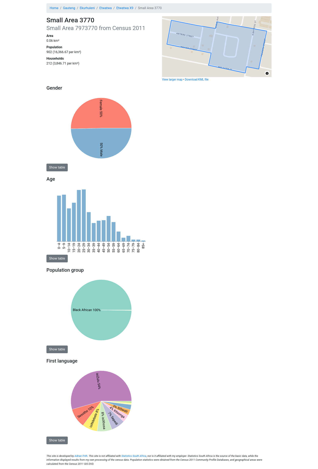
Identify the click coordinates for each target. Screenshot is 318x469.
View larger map (172, 79)
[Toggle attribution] (267, 73)
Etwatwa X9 (124, 8)
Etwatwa (105, 8)
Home (54, 8)
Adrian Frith (80, 455)
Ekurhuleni (87, 8)
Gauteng (69, 8)
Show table (57, 167)
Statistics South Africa (133, 455)
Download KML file (196, 79)
